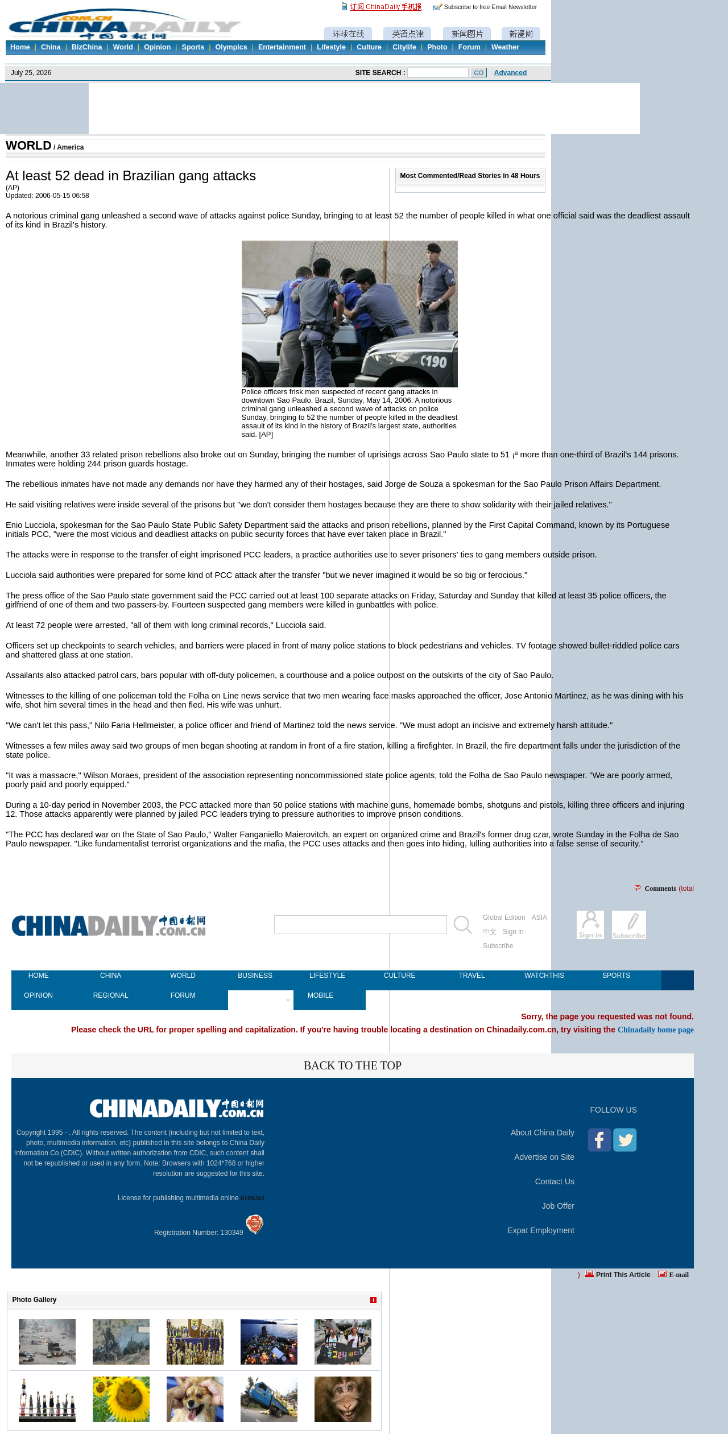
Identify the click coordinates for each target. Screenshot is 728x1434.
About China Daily (542, 1132)
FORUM (183, 995)
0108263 (252, 1198)
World (123, 47)
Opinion (157, 47)
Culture (369, 47)
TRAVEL (472, 976)
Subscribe (498, 946)
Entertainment (282, 47)
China (51, 47)
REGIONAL (111, 995)
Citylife (404, 47)
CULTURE (400, 976)
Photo (437, 47)
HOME (38, 976)
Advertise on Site (544, 1157)
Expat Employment (541, 1230)
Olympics (231, 47)
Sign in (513, 932)
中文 (490, 932)
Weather (505, 47)
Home (20, 47)
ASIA (539, 917)
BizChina (87, 47)
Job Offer (558, 1205)
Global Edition (504, 917)
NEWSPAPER (255, 995)
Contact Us (554, 1181)
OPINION (38, 995)
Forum (469, 47)
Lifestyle (331, 47)
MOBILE (320, 995)
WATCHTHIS (544, 976)
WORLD (29, 145)
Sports (193, 47)
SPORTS (616, 976)
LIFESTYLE (327, 976)
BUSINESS (255, 976)
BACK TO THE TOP (353, 1065)
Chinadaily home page (656, 1029)
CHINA (110, 976)
